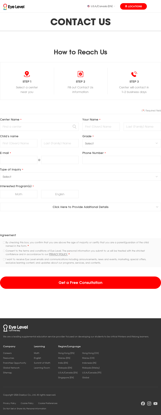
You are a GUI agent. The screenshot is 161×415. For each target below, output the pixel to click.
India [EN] (63, 362)
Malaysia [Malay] (91, 367)
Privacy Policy (9, 403)
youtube (155, 403)
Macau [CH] (88, 358)
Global (85, 377)
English (59, 194)
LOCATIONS (135, 6)
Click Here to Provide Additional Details (80, 207)
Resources (8, 358)
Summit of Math (42, 362)
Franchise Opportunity (14, 362)
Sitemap (7, 372)
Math (18, 194)
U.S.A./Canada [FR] (91, 372)
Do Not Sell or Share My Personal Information (24, 408)
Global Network (11, 367)
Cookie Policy (27, 403)
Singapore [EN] (66, 377)
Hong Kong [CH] (90, 353)
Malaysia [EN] (65, 367)
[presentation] (80, 223)
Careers (7, 353)
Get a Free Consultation (80, 282)
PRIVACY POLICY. (58, 254)
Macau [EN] (64, 358)
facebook (143, 403)
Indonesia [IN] (89, 362)
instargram (149, 403)
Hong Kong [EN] (66, 353)
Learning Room (42, 367)
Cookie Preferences (47, 403)
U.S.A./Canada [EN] (99, 6)
